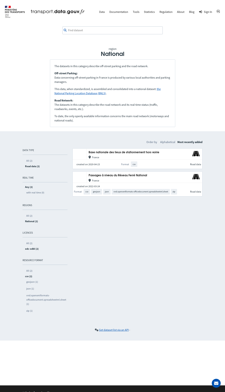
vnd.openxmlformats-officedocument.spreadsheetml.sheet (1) (46, 300)
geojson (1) (32, 281)
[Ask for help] (216, 383)
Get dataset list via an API (114, 330)
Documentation (118, 12)
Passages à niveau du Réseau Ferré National (118, 175)
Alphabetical (167, 142)
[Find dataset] (112, 30)
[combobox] (112, 30)
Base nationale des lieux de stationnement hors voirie (124, 152)
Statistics (149, 12)
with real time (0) (35, 192)
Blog (191, 12)
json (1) (30, 288)
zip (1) (29, 310)
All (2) (29, 160)
